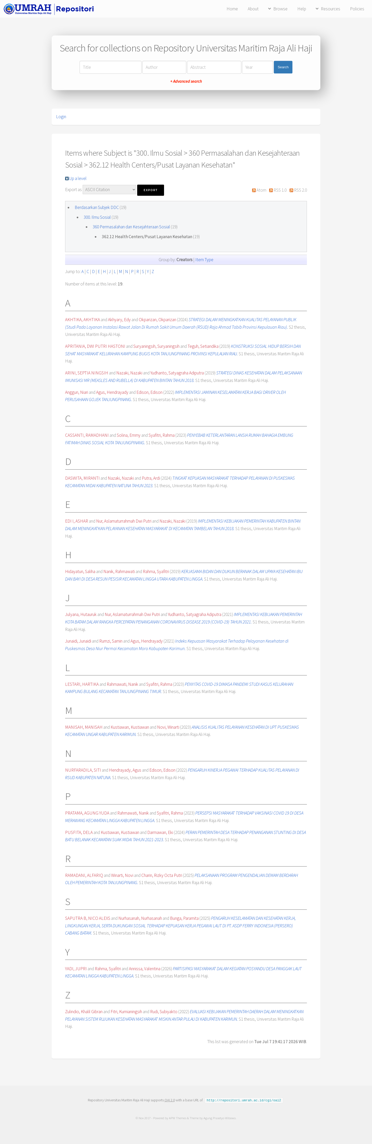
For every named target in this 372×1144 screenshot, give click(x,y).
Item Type (204, 259)
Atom (261, 190)
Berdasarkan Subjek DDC (97, 207)
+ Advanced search (186, 81)
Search (283, 67)
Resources (330, 9)
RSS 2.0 (300, 190)
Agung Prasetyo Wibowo (220, 1118)
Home (232, 9)
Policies (357, 9)
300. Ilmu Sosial (97, 217)
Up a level (78, 178)
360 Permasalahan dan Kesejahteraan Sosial (131, 227)
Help (301, 9)
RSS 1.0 (280, 190)
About (253, 9)
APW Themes (177, 1118)
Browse (280, 9)
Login (61, 116)
